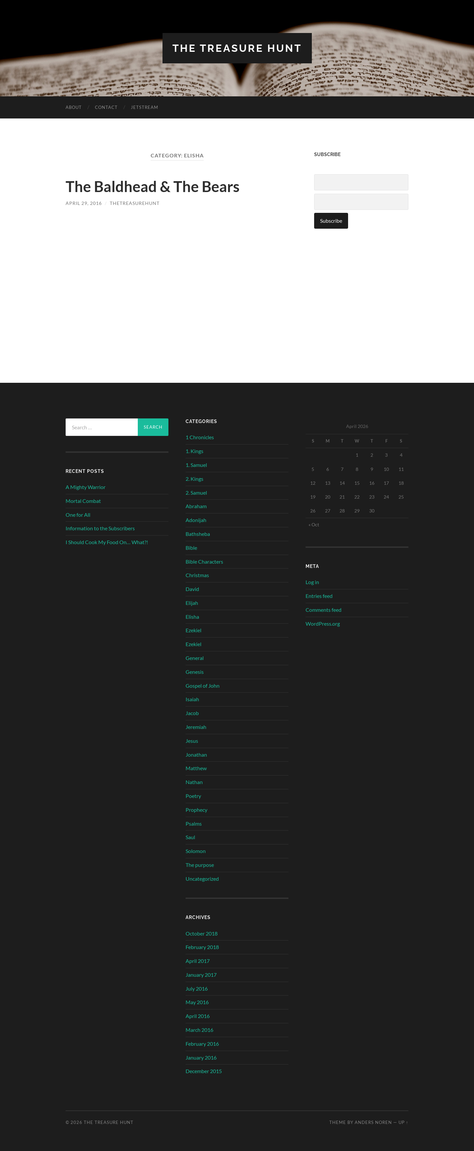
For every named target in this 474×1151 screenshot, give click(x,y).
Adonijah (196, 519)
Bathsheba (198, 533)
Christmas (197, 575)
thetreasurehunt (135, 203)
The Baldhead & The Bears (153, 186)
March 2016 (199, 1029)
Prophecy (196, 809)
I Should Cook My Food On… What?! (107, 542)
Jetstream (144, 107)
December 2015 (204, 1071)
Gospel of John (203, 685)
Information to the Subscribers (100, 528)
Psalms (194, 823)
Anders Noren (373, 1122)
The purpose (200, 864)
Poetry (193, 795)
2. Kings (194, 478)
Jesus (192, 740)
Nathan (194, 782)
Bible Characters (204, 561)
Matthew (196, 768)
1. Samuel (196, 464)
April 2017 (198, 960)
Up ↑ (403, 1122)
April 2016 (198, 1016)
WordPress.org (323, 623)
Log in (312, 582)
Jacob (192, 713)
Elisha (192, 616)
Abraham (196, 506)
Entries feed (319, 596)
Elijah (192, 602)
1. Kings (194, 450)
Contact (106, 107)
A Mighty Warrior (85, 486)
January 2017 (201, 974)
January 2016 (201, 1057)
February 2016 (202, 1043)
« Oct (314, 524)
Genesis (195, 671)
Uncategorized (202, 878)
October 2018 (202, 933)
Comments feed (323, 609)
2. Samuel (196, 492)
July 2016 (197, 988)
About (74, 107)
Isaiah (192, 699)
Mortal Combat (83, 500)
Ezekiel (193, 630)
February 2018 (202, 947)
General (195, 657)
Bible (191, 547)
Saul (190, 837)
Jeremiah (196, 726)
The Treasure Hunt (237, 48)
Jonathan (196, 754)
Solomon (196, 851)
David (192, 588)
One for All (78, 514)
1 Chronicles (200, 437)
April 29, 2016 (84, 203)
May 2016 (197, 1002)
